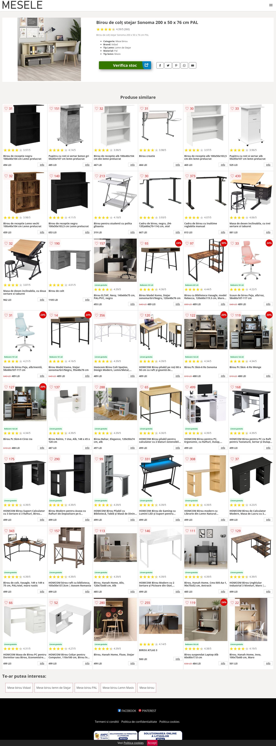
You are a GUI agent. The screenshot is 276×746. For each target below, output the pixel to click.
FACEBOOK (127, 711)
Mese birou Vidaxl (19, 688)
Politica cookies (169, 722)
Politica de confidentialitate (139, 722)
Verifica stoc (132, 65)
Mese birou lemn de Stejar (53, 688)
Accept (152, 743)
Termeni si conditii (107, 722)
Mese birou (146, 688)
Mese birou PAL (87, 688)
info (42, 164)
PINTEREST (147, 711)
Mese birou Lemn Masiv (118, 688)
